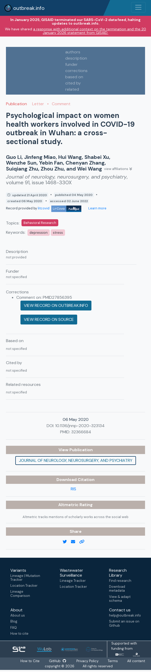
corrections (76, 70)
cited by (73, 83)
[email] (75, 542)
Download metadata (117, 588)
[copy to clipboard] (84, 542)
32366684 (81, 432)
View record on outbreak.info (56, 305)
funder (71, 64)
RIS (73, 489)
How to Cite (29, 661)
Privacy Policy (88, 661)
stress (58, 232)
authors (72, 52)
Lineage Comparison (20, 593)
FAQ (13, 627)
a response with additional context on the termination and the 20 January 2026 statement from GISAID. (89, 31)
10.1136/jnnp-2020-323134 (80, 425)
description (76, 58)
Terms (114, 661)
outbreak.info (24, 8)
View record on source (49, 319)
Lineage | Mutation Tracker (25, 578)
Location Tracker (24, 586)
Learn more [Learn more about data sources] (97, 208)
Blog (13, 621)
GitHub (58, 661)
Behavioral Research (40, 223)
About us (17, 615)
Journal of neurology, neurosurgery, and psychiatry (75, 460)
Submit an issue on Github (124, 623)
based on (74, 77)
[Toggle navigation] (138, 7)
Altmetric (69, 504)
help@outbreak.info (125, 615)
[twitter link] (67, 542)
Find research (120, 581)
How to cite (19, 633)
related (72, 89)
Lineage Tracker (73, 581)
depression (39, 232)
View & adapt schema (120, 599)
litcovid (59, 208)
